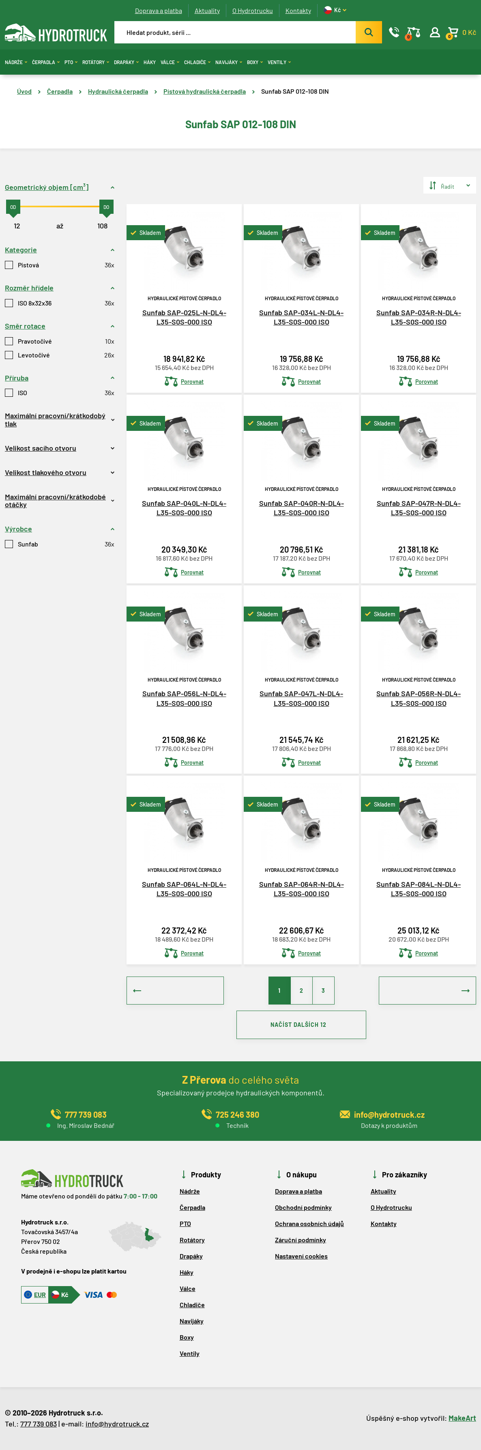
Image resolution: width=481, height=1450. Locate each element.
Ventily (279, 62)
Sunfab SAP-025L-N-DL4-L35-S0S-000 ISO (184, 317)
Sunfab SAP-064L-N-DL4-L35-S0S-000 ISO (184, 889)
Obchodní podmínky (303, 1207)
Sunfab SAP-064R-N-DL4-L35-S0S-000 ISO (301, 889)
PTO (70, 62)
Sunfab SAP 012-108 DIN (295, 91)
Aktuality (207, 10)
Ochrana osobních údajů (309, 1224)
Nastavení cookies (301, 1256)
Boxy (255, 62)
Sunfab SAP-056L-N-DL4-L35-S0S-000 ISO (184, 698)
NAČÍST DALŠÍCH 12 (301, 1025)
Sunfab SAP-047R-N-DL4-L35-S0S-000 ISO (419, 508)
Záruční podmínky (300, 1240)
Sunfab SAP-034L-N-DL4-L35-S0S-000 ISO (301, 317)
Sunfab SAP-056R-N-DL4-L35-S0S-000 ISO (418, 698)
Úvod (24, 91)
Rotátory (95, 62)
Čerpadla (46, 62)
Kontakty (298, 10)
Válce (170, 62)
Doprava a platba (158, 10)
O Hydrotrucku (252, 10)
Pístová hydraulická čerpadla (204, 91)
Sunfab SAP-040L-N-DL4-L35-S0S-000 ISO (184, 508)
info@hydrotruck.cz (117, 1424)
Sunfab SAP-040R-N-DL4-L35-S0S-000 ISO (301, 508)
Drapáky (126, 62)
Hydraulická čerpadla (118, 91)
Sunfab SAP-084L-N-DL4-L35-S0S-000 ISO (418, 889)
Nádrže (16, 62)
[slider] (13, 207)
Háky (150, 62)
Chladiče (197, 62)
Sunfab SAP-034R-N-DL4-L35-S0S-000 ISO (418, 317)
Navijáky (228, 62)
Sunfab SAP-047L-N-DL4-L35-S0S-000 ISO (301, 698)
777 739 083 (38, 1424)
